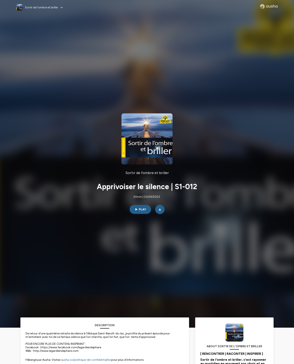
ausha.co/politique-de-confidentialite (85, 360)
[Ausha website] (269, 6)
